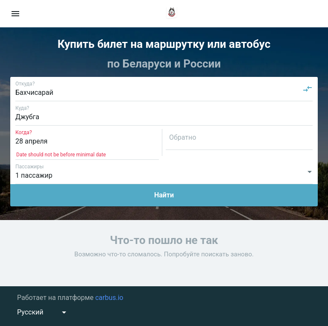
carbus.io (109, 298)
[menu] (15, 13)
